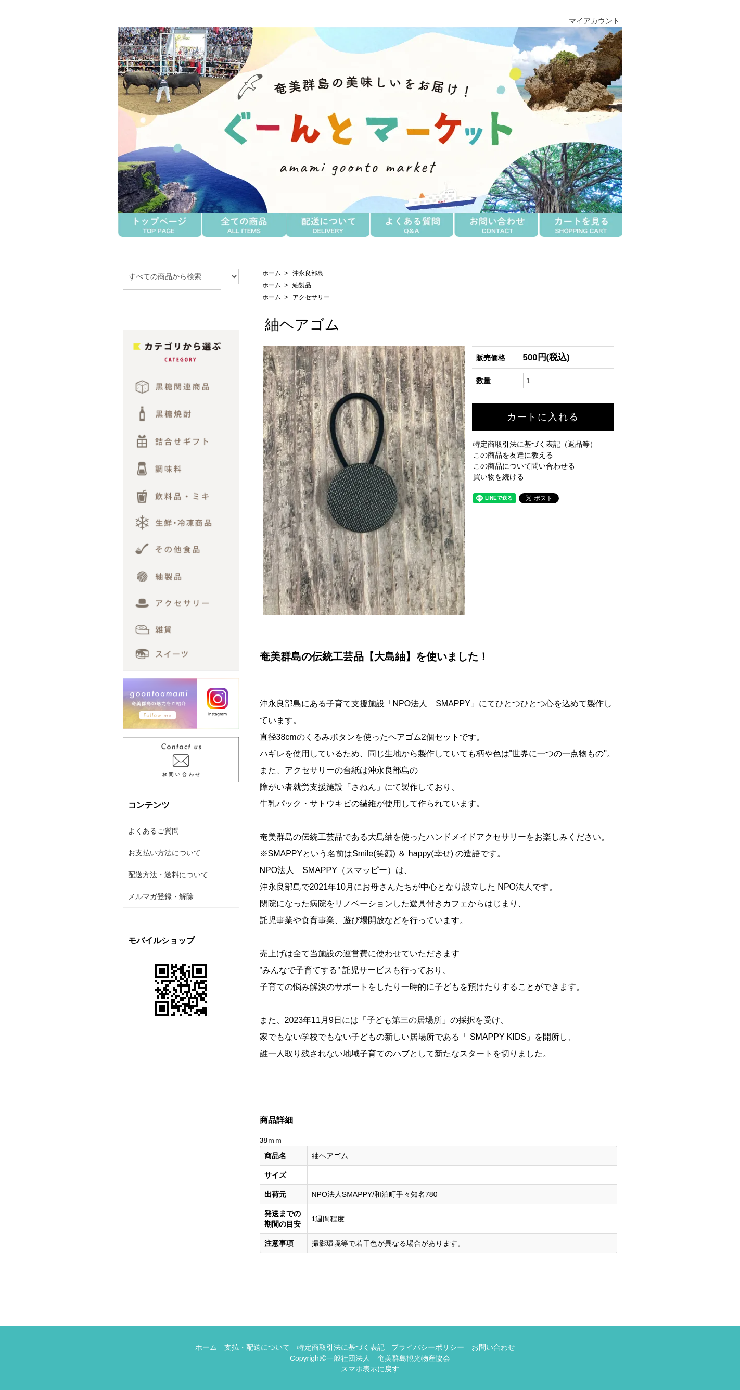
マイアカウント (589, 21)
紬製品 (301, 285)
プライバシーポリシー (427, 1347)
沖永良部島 (308, 273)
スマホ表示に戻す (370, 1368)
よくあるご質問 (153, 831)
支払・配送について (257, 1347)
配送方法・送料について (168, 874)
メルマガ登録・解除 (161, 896)
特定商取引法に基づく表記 (341, 1347)
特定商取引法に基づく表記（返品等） (535, 444)
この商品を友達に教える (513, 455)
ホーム (271, 273)
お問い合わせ (493, 1347)
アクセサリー (311, 297)
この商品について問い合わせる (524, 466)
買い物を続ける (498, 477)
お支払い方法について (164, 853)
